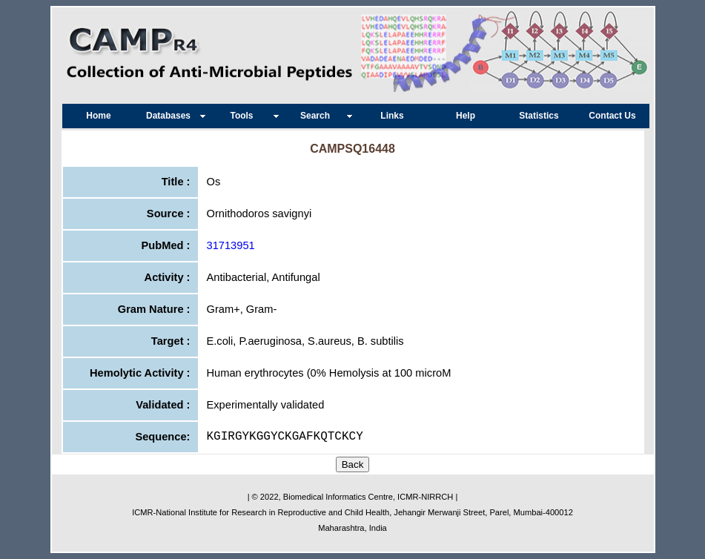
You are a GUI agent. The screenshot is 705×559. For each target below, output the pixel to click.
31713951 (231, 245)
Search (318, 115)
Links (391, 115)
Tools (245, 115)
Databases (172, 115)
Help (465, 115)
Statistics (538, 115)
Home (98, 115)
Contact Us (612, 115)
